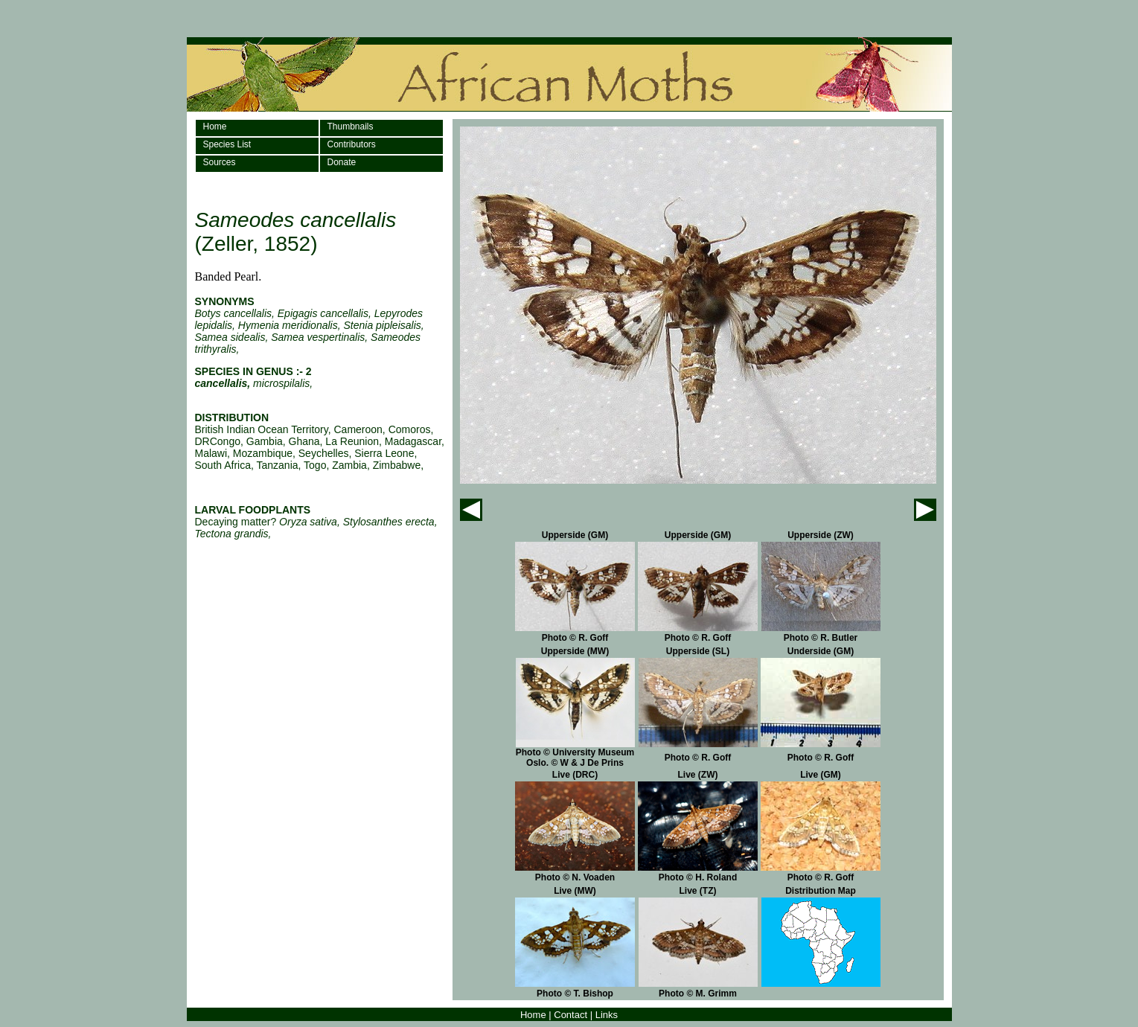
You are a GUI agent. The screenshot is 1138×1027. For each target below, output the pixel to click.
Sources (219, 162)
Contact (570, 1014)
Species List (227, 144)
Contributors (351, 144)
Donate (342, 162)
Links (606, 1014)
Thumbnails (350, 126)
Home (215, 126)
